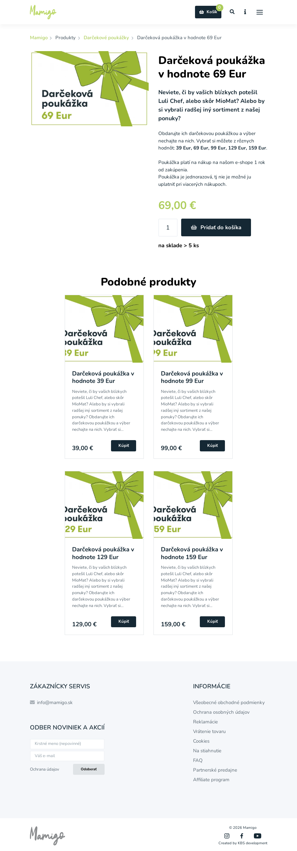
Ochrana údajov (44, 769)
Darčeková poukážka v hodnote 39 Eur (103, 377)
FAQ (198, 760)
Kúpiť (123, 445)
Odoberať (89, 769)
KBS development (252, 843)
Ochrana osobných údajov (221, 712)
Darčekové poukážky (106, 37)
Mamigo (39, 37)
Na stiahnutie (207, 750)
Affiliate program (211, 779)
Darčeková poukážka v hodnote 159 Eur (192, 553)
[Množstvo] (168, 228)
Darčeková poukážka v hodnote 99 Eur (192, 377)
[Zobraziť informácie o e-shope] (245, 12)
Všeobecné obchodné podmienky (229, 702)
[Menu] (259, 12)
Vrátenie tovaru (209, 731)
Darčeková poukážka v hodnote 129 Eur (103, 553)
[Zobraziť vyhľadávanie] (232, 12)
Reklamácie (205, 722)
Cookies (201, 741)
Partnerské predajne (215, 770)
